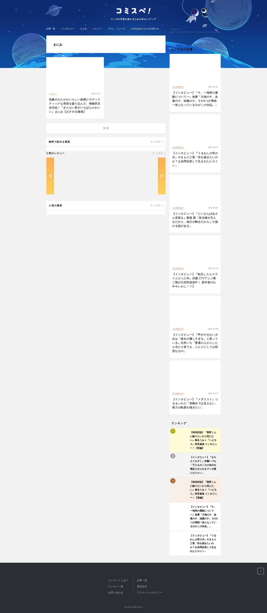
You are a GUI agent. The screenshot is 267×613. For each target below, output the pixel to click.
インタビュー (67, 28)
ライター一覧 (115, 586)
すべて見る (156, 142)
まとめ (83, 28)
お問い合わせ (115, 592)
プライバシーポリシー (149, 592)
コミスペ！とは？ (118, 580)
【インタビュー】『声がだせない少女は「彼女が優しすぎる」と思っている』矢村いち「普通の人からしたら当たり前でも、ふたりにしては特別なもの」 (195, 342)
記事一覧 (50, 28)
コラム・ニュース (116, 28)
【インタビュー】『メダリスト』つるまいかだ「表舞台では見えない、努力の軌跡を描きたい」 (195, 403)
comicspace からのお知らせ (145, 28)
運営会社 (142, 586)
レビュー (97, 28)
